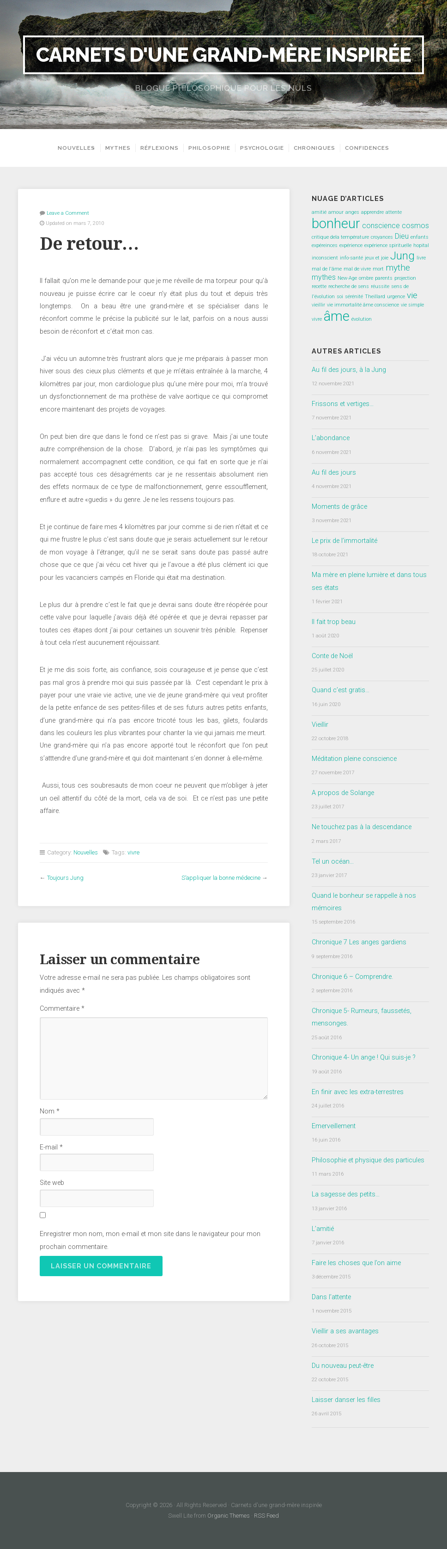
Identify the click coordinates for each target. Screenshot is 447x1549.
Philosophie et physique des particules (368, 1160)
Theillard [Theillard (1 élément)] (375, 297)
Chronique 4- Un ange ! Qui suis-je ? (364, 1057)
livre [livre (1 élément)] (421, 258)
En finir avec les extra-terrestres (358, 1092)
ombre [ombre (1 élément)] (366, 278)
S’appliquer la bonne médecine (220, 877)
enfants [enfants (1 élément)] (420, 237)
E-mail (51, 1147)
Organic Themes (228, 1515)
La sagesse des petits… (346, 1194)
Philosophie (212, 148)
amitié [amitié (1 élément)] (319, 212)
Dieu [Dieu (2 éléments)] (402, 236)
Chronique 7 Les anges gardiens (359, 942)
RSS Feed (266, 1515)
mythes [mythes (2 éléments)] (324, 277)
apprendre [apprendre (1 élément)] (372, 212)
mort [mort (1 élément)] (378, 269)
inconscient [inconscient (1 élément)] (325, 258)
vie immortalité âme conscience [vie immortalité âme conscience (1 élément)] (363, 305)
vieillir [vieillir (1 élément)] (318, 305)
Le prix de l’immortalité (344, 541)
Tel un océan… (333, 862)
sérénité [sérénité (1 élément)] (354, 297)
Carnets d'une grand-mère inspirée (223, 54)
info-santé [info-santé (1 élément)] (351, 258)
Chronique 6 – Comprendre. (352, 977)
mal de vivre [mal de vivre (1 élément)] (357, 269)
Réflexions (162, 148)
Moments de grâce (339, 507)
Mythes (120, 148)
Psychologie (265, 148)
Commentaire (62, 1009)
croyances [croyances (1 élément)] (382, 237)
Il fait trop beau (334, 622)
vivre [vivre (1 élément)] (317, 319)
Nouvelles (73, 148)
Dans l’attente (331, 1297)
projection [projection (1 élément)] (405, 278)
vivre (133, 852)
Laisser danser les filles (346, 1400)
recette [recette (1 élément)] (319, 286)
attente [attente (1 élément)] (394, 212)
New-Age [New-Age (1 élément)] (347, 278)
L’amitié (323, 1229)
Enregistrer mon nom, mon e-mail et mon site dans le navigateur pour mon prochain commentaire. (150, 1240)
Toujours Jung (65, 877)
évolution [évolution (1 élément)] (361, 319)
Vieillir (320, 725)
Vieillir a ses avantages (345, 1331)
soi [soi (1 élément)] (340, 297)
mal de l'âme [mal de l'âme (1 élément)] (327, 269)
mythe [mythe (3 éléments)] (398, 267)
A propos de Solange (343, 793)
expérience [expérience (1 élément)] (350, 245)
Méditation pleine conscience (354, 759)
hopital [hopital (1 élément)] (421, 245)
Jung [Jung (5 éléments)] (402, 255)
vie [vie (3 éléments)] (412, 295)
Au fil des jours (334, 473)
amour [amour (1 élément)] (336, 212)
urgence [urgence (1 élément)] (396, 297)
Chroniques (317, 148)
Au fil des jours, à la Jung (349, 370)
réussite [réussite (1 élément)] (380, 286)
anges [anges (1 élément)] (352, 212)
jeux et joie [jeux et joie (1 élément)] (376, 258)
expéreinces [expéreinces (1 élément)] (325, 245)
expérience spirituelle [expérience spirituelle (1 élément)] (387, 245)
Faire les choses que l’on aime (356, 1263)
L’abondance (331, 438)
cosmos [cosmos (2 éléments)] (415, 225)
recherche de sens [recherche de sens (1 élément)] (348, 286)
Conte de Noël (332, 656)
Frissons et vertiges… (343, 404)
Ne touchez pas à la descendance (361, 827)
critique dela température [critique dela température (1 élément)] (340, 237)
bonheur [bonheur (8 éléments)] (336, 223)
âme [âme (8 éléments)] (337, 316)
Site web (52, 1183)
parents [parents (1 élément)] (384, 278)
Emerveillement (334, 1126)
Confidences (370, 148)
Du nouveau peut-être (343, 1366)
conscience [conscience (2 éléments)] (381, 225)
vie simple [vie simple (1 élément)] (412, 305)
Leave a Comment (68, 213)
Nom (50, 1111)
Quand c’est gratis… (340, 690)
